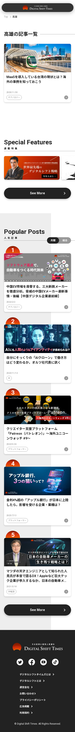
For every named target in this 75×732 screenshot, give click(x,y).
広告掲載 (24, 706)
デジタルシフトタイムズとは (35, 674)
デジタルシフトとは (30, 681)
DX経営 (11, 591)
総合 (65, 240)
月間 (53, 240)
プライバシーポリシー (32, 700)
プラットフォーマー (17, 449)
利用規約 (24, 713)
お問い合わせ (27, 693)
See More (37, 193)
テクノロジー (14, 97)
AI (9, 378)
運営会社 (24, 687)
